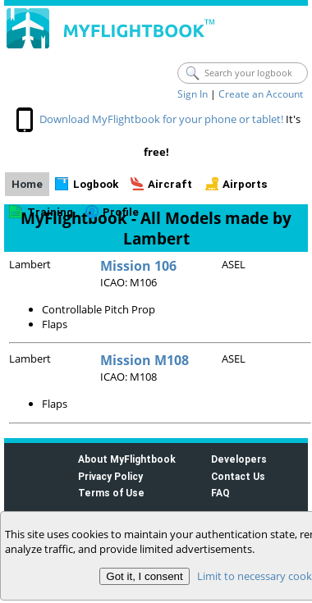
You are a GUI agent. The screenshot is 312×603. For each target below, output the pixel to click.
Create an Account (260, 94)
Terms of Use (111, 493)
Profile (121, 212)
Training (50, 212)
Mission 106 (138, 266)
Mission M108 (144, 360)
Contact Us (238, 476)
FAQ (220, 493)
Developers (239, 459)
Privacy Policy (110, 476)
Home (27, 184)
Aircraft (170, 184)
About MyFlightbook (127, 459)
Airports (245, 184)
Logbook (95, 184)
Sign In (192, 94)
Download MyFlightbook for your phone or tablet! (161, 119)
